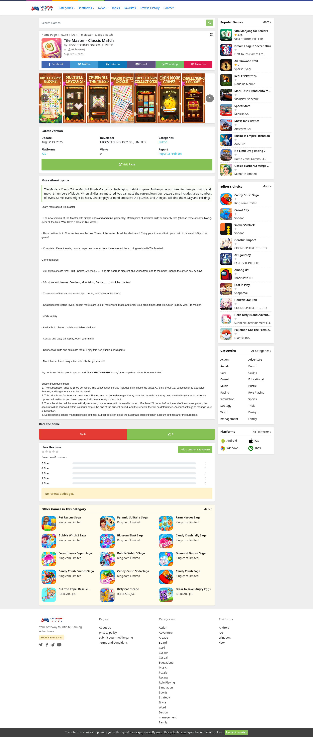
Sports (252, 399)
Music (224, 386)
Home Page (49, 35)
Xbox (254, 448)
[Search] (209, 23)
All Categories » (261, 351)
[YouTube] (58, 644)
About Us (105, 627)
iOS (73, 35)
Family (252, 419)
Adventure (255, 359)
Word (223, 412)
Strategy (225, 406)
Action (224, 359)
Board (252, 366)
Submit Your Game (51, 637)
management (229, 419)
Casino (252, 373)
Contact (168, 8)
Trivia (251, 406)
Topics (116, 8)
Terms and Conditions (113, 642)
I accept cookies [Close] (236, 732)
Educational (256, 379)
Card (223, 373)
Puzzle (64, 35)
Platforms (85, 8)
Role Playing (256, 392)
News (101, 8)
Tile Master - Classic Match (95, 35)
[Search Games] (122, 23)
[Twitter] (41, 644)
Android (228, 440)
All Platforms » (262, 432)
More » (207, 508)
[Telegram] (51, 644)
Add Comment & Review (195, 449)
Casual (224, 379)
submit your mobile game (116, 637)
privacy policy (108, 632)
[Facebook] (46, 644)
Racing (224, 392)
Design (253, 412)
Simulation (227, 399)
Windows (229, 448)
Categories (66, 8)
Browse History (149, 8)
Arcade (225, 366)
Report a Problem (170, 153)
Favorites (130, 8)
